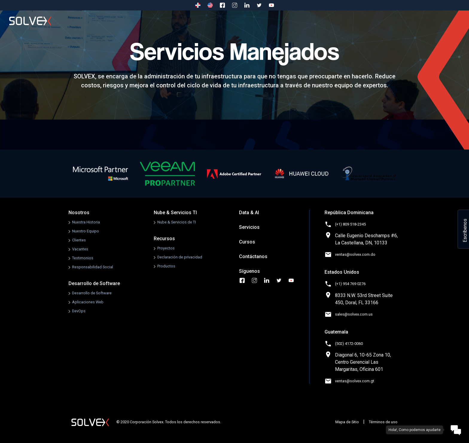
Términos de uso (383, 422)
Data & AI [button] (255, 21)
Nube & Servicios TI (175, 212)
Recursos (164, 238)
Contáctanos (381, 21)
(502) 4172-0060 (349, 343)
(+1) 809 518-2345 (350, 224)
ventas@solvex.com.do (355, 254)
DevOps (79, 311)
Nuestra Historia (86, 222)
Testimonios (82, 258)
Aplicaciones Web (87, 302)
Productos (166, 266)
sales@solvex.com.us (354, 314)
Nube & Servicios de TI (176, 222)
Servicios (322, 21)
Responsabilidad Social (92, 267)
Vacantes (80, 249)
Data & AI (249, 212)
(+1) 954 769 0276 (350, 283)
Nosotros (103, 21)
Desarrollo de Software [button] (149, 21)
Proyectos (166, 248)
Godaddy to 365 (424, 21)
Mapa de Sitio (347, 422)
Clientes (79, 240)
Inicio (76, 21)
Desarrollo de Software (94, 283)
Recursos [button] (289, 21)
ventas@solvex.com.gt (354, 381)
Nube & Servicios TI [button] (209, 21)
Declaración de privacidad (179, 257)
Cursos (350, 21)
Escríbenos (465, 230)
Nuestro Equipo (85, 231)
